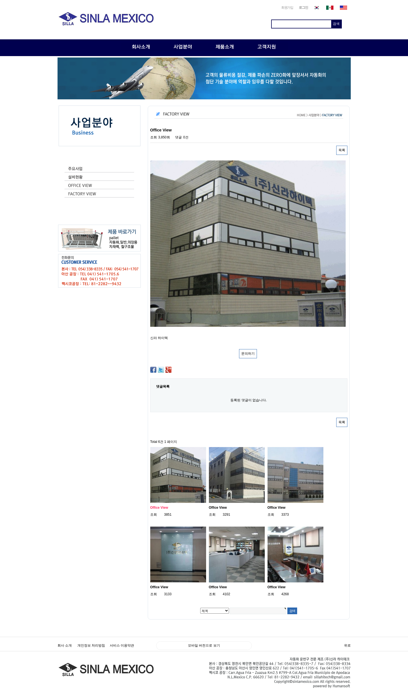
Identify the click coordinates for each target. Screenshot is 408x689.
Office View (159, 508)
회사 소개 (65, 645)
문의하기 (248, 354)
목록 (341, 150)
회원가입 (287, 7)
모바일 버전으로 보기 (204, 645)
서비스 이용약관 (122, 645)
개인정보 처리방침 (91, 645)
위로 (347, 645)
